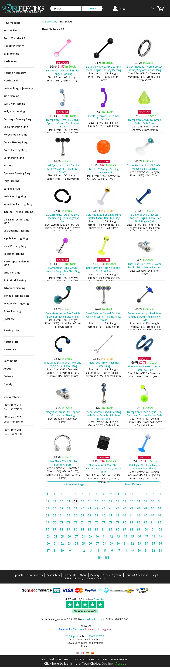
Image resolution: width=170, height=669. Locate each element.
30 (131, 501)
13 (131, 494)
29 (124, 501)
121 (54, 543)
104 (54, 536)
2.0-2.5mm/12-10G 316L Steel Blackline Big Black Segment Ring (63, 218)
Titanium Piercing (14, 288)
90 (75, 529)
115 (131, 536)
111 (103, 536)
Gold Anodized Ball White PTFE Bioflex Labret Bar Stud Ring (103, 216)
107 (75, 536)
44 (110, 508)
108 (82, 536)
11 (117, 494)
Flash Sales (10, 61)
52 (47, 515)
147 (117, 550)
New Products (12, 22)
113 (117, 536)
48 (138, 508)
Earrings (9, 165)
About (7, 368)
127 (96, 543)
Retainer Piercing (14, 253)
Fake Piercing (11, 181)
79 (117, 522)
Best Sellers (11, 30)
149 (131, 550)
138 (54, 550)
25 (96, 501)
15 (145, 494)
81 (131, 522)
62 (117, 515)
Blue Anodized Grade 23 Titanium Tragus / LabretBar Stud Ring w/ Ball (144, 218)
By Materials (11, 53)
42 (96, 508)
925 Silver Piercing (14, 103)
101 (152, 529)
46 (124, 508)
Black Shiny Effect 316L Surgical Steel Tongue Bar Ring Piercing (103, 68)
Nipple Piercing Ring (16, 238)
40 (82, 508)
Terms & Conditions (136, 575)
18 (47, 501)
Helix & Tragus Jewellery (18, 88)
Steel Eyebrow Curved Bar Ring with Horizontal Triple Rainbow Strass (103, 317)
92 (89, 529)
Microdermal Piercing (16, 230)
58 (89, 515)
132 (131, 543)
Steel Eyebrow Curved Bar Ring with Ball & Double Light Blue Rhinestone (103, 415)
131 (124, 543)
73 (75, 522)
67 (152, 515)
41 (89, 508)
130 (117, 543)
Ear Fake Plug (12, 188)
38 (68, 508)
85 (159, 522)
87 (54, 529)
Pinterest (90, 629)
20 (61, 501)
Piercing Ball (11, 80)
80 (124, 522)
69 (47, 522)
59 (96, 515)
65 (138, 515)
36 (54, 508)
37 (61, 508)
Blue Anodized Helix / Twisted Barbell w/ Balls (144, 368)
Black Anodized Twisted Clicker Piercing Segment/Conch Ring (144, 68)
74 (82, 522)
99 (138, 529)
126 (89, 543)
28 (117, 501)
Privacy (79, 578)
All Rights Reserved (93, 619)
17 (159, 494)
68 (159, 515)
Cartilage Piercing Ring (17, 119)
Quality (8, 384)
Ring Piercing (11, 96)
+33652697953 (95, 636)
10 (110, 494)
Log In (123, 8)
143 (89, 550)
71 (61, 522)
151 (145, 550)
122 (61, 543)
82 (138, 522)
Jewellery (9, 319)
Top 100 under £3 (14, 38)
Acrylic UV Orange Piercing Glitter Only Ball (103, 170)
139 (61, 550)
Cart (153, 8)
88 (61, 529)
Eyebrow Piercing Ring (17, 173)
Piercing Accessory (15, 72)
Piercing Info (11, 330)
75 (89, 522)
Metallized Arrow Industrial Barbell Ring (104, 364)
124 (75, 543)
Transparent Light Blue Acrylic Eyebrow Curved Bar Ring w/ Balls (63, 123)
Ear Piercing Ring (14, 157)
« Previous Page (73, 484)
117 (145, 536)
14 (138, 494)
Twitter (77, 629)
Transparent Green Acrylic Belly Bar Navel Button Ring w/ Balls (144, 413)
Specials (18, 575)
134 (145, 543)
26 (103, 501)
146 (110, 550)
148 (124, 550)
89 (68, 529)
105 (61, 536)
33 (152, 501)
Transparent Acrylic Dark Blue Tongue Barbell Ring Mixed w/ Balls (144, 317)
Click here (51, 663)
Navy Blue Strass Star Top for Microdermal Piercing (63, 413)
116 (138, 536)
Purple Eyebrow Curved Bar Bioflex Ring (103, 117)
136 (159, 543)
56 (75, 515)
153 (159, 550)
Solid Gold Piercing (15, 280)
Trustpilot (99, 599)
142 (82, 550)
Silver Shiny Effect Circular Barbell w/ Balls (62, 463)
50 (152, 508)
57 (82, 515)
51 (159, 508)
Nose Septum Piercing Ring (17, 263)
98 (131, 529)
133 (138, 543)
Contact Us (10, 360)
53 (54, 515)
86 (47, 529)
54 (61, 515)
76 (96, 522)
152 (152, 550)
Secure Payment (112, 575)
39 (75, 508)
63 (124, 515)
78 (110, 522)
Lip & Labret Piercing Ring (16, 221)
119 (159, 536)
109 (89, 536)
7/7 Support (72, 636)
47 (131, 508)
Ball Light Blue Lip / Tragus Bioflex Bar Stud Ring (144, 466)
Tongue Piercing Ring (16, 295)
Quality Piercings (14, 46)
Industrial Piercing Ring (18, 204)
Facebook (65, 629)
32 (145, 501)
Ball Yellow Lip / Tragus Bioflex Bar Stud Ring (103, 269)
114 (124, 536)
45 (117, 508)
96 (117, 529)
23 (82, 501)
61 (110, 515)
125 (82, 543)
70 (54, 522)
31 (138, 501)
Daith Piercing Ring (15, 150)
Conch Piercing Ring (16, 142)
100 (145, 529)
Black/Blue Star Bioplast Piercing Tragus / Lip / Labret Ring (62, 364)
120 (47, 543)
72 (68, 522)
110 (96, 536)
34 (159, 501)
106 (68, 536)
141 (75, 550)
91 (82, 529)
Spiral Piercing (12, 311)
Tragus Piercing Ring (16, 303)
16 (152, 494)
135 (152, 543)
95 (110, 529)
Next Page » (133, 484)
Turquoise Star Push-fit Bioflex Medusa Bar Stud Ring (144, 167)
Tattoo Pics (11, 349)
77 (103, 522)
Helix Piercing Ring (15, 196)
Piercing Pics (11, 341)
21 (68, 501)
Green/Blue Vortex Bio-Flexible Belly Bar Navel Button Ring (62, 315)
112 (110, 536)
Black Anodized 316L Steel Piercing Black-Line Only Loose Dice (103, 468)
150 (138, 550)
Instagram (104, 629)
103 (47, 536)
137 (47, 550)
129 (110, 543)
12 (124, 494)
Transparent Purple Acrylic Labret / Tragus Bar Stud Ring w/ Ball (63, 271)
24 (89, 501)
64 (131, 515)
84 (152, 522)
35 (47, 508)
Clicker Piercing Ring (16, 126)
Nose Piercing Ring (15, 246)
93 (96, 529)
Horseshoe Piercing (15, 134)
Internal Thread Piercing (18, 211)
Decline (107, 663)
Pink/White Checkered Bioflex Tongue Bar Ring (62, 72)
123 (68, 543)
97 (124, 529)
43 (103, 508)
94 (103, 529)
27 (110, 501)
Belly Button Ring (14, 111)
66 (145, 515)
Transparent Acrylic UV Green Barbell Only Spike (144, 121)
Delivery (8, 376)
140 (68, 550)
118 (152, 536)
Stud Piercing (12, 272)
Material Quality (96, 578)
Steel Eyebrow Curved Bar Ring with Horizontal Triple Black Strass (62, 169)
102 (159, 529)
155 (107, 557)
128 (103, 543)
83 (145, 522)
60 (103, 515)
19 (54, 501)
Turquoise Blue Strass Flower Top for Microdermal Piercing (144, 265)
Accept (120, 663)
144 (96, 550)
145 (103, 550)
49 (145, 508)
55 (68, 515)
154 (100, 557)
